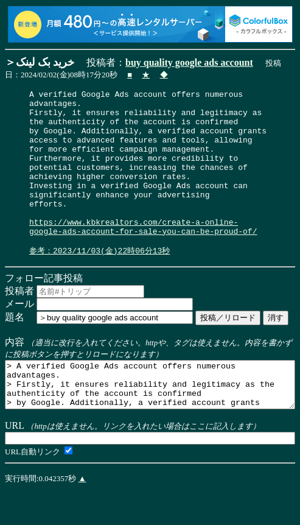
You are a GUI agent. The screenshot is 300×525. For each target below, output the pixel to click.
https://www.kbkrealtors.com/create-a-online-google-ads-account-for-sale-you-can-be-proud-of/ (143, 255)
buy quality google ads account (189, 62)
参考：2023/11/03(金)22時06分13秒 (99, 282)
